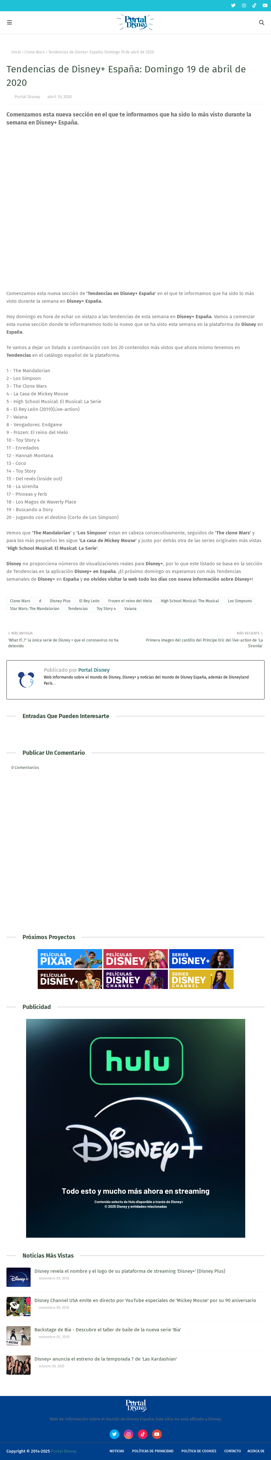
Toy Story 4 (106, 608)
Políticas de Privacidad (152, 1451)
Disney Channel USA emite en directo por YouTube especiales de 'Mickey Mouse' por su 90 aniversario (145, 1300)
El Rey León (89, 601)
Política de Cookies (198, 1451)
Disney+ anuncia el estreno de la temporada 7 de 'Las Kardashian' (105, 1359)
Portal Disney (27, 96)
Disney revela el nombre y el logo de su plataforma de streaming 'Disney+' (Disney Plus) (129, 1271)
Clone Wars (34, 52)
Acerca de (256, 1451)
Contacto (232, 1451)
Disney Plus (60, 601)
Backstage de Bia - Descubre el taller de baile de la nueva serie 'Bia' (107, 1330)
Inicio (16, 52)
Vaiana (130, 608)
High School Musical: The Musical (190, 601)
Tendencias (78, 608)
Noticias (117, 1451)
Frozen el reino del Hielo (130, 601)
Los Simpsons (240, 601)
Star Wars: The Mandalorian (34, 608)
